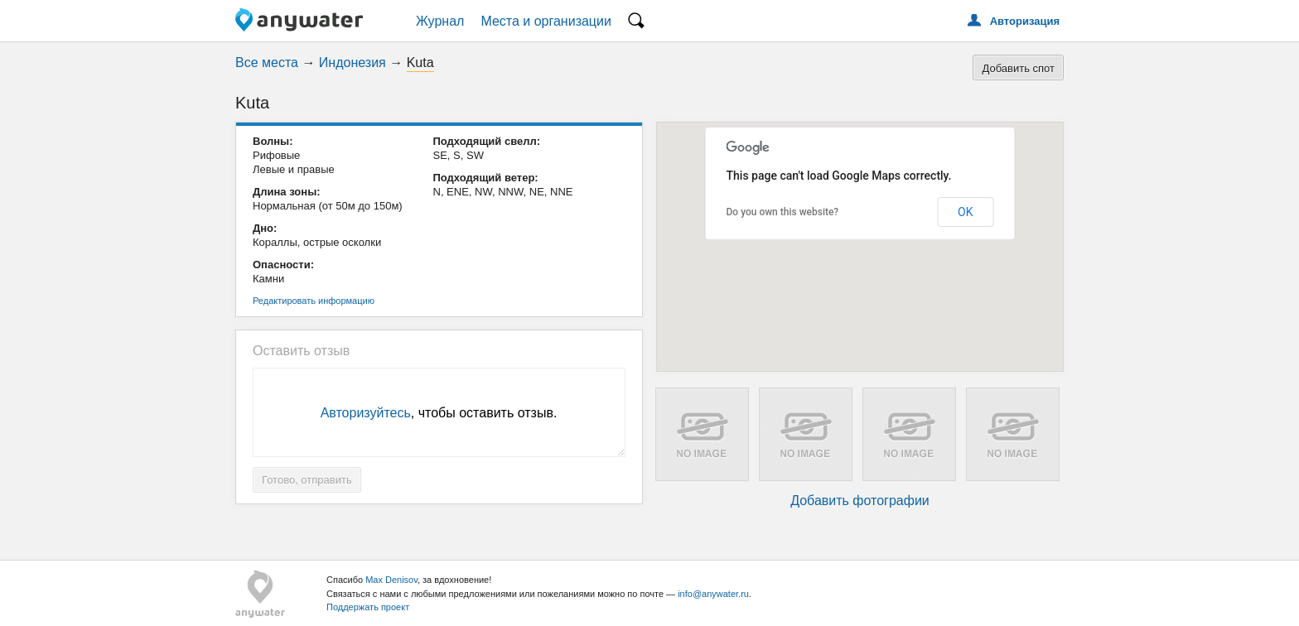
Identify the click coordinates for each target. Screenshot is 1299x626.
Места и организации (545, 21)
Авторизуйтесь (366, 413)
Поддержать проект (367, 607)
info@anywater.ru (713, 594)
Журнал (440, 21)
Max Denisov (391, 580)
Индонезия (352, 62)
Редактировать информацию (313, 301)
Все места (266, 62)
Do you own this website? (783, 212)
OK (965, 212)
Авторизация (1025, 21)
